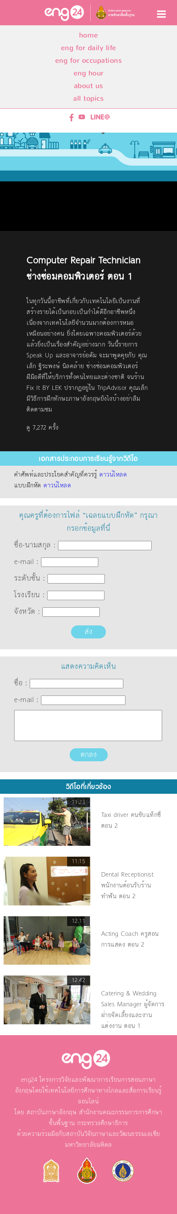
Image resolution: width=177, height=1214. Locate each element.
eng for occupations (88, 60)
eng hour (89, 73)
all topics (88, 98)
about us (88, 85)
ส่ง (88, 631)
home (88, 35)
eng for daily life (88, 47)
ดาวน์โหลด (113, 474)
